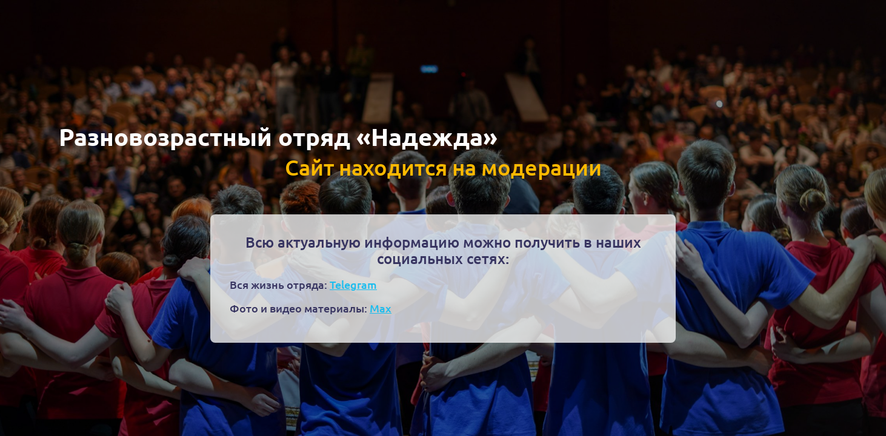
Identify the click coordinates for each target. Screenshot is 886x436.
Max (380, 308)
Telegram (353, 284)
